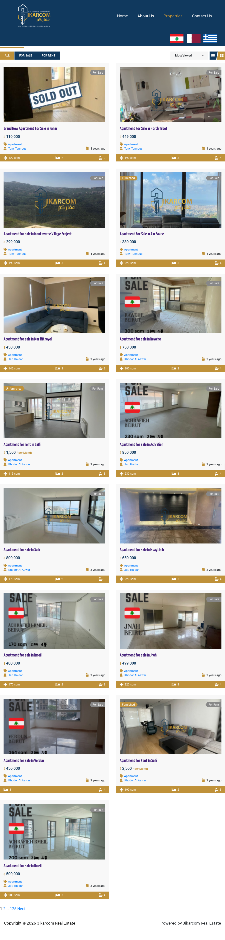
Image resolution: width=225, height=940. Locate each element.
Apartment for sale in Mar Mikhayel (28, 339)
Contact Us (203, 16)
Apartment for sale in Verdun (24, 761)
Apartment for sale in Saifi (22, 550)
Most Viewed (183, 55)
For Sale (25, 55)
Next (22, 908)
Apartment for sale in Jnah (138, 655)
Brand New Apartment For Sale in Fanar (30, 129)
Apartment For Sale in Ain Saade (142, 234)
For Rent (48, 55)
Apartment (15, 144)
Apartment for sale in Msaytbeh (142, 550)
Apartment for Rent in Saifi (138, 761)
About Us (149, 16)
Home (127, 16)
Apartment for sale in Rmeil (22, 655)
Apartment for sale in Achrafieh (141, 445)
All (7, 55)
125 (13, 908)
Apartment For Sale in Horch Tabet (143, 129)
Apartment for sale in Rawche (140, 339)
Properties (175, 16)
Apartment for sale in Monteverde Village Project (38, 234)
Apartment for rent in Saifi (22, 445)
